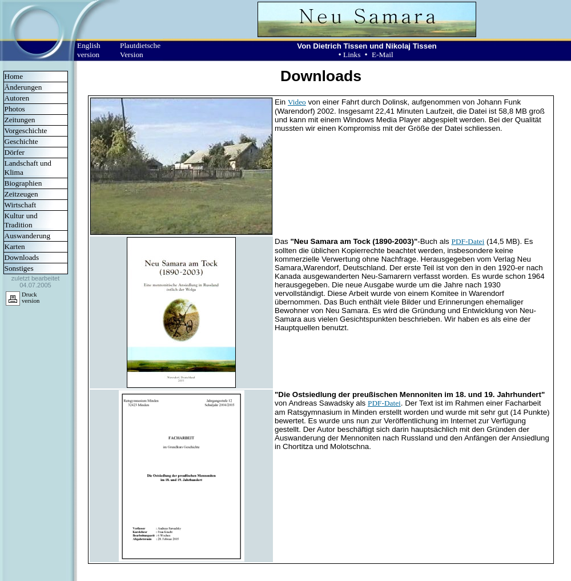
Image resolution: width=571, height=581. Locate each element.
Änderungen (23, 87)
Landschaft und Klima (28, 168)
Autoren (17, 98)
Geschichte (21, 141)
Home (14, 76)
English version (88, 50)
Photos (15, 109)
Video (297, 102)
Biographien (23, 183)
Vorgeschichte (26, 130)
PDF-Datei (467, 241)
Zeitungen (20, 119)
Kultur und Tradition (21, 220)
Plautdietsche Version (140, 50)
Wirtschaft (21, 205)
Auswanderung (28, 235)
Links (351, 54)
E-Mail (382, 54)
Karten (15, 246)
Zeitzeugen (21, 194)
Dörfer (15, 152)
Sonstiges (19, 268)
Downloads (22, 257)
